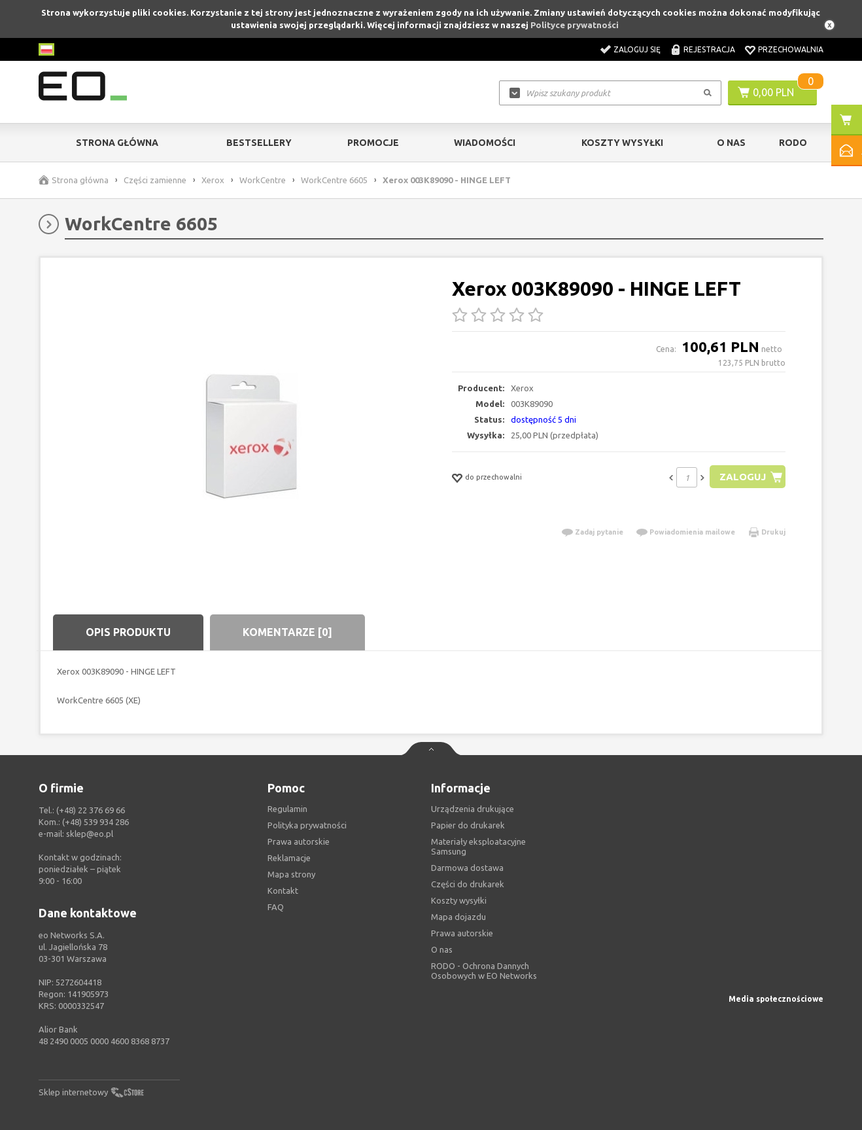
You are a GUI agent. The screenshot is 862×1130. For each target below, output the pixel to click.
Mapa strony (291, 874)
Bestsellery (259, 142)
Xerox (212, 180)
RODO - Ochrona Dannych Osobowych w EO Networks (484, 970)
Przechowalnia (790, 49)
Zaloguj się (637, 49)
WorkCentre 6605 (334, 180)
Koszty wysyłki (622, 142)
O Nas (731, 142)
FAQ (275, 906)
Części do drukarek (467, 884)
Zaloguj (742, 476)
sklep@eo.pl (89, 833)
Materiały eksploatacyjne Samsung (478, 846)
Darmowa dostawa (467, 867)
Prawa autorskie (462, 933)
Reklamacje (289, 857)
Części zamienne (155, 180)
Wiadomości (484, 142)
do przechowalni (493, 477)
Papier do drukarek (468, 825)
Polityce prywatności (574, 24)
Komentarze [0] (287, 632)
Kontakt (282, 890)
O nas (442, 949)
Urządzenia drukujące (472, 808)
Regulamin (287, 808)
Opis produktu (128, 632)
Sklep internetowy (73, 1092)
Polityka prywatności (307, 825)
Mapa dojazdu (458, 916)
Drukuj (773, 532)
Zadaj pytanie (599, 532)
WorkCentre (262, 180)
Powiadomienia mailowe (692, 532)
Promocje (373, 142)
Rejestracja (709, 49)
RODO (793, 142)
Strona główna (117, 142)
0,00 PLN (773, 92)
